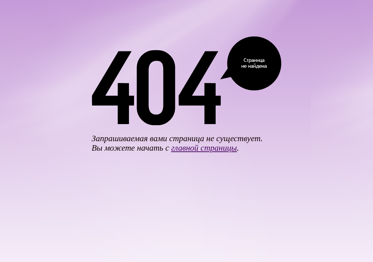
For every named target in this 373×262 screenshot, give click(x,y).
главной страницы (204, 147)
